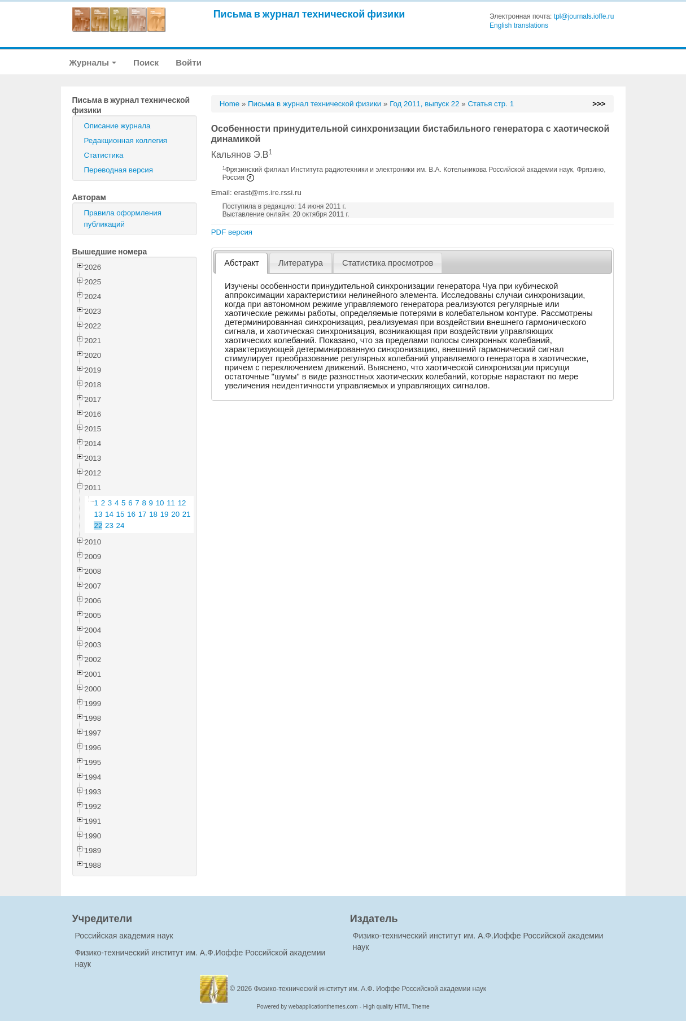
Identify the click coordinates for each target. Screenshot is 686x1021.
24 (120, 525)
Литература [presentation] (300, 262)
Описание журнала (117, 126)
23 (109, 525)
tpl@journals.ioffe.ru (584, 16)
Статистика (104, 155)
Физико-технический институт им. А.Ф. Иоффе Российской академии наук (370, 989)
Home (230, 103)
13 (98, 514)
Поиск (146, 62)
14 (109, 514)
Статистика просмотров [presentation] (387, 262)
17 (142, 514)
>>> (598, 103)
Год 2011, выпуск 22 (424, 103)
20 (175, 514)
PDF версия (231, 232)
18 (153, 514)
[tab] (241, 263)
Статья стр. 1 (490, 103)
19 (164, 514)
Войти (189, 62)
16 (131, 514)
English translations (519, 25)
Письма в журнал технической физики (309, 13)
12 (182, 503)
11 (171, 503)
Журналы (93, 62)
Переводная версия (118, 170)
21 (186, 514)
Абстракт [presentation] (241, 262)
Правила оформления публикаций (122, 218)
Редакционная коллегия (126, 140)
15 (120, 514)
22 (98, 525)
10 (160, 503)
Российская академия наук (124, 935)
